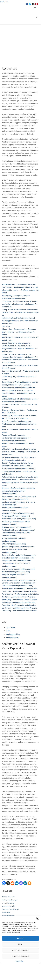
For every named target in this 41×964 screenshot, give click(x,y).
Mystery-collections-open (10, 900)
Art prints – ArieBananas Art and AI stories (18, 488)
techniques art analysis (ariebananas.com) (18, 318)
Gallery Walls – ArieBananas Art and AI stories (20, 310)
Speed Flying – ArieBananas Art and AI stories (19, 588)
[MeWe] (25, 883)
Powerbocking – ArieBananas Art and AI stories (20, 594)
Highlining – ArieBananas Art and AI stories (18, 602)
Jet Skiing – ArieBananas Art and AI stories (18, 597)
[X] (8, 883)
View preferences (20, 950)
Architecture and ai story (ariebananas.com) (19, 519)
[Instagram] (33, 4)
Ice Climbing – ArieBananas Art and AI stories (19, 608)
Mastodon (4, 1)
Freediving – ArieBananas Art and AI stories (19, 605)
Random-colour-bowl (8, 897)
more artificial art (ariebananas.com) (16, 343)
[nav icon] (34, 8)
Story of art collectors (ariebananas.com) (18, 558)
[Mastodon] (21, 883)
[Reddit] (12, 883)
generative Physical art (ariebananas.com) (18, 547)
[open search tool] (37, 18)
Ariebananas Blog (13, 634)
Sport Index (10, 627)
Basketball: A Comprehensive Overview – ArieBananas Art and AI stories (19, 471)
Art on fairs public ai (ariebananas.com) (17, 421)
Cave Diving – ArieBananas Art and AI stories (19, 611)
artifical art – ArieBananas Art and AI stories (19, 449)
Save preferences (20, 956)
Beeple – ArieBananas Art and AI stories (17, 463)
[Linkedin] (17, 883)
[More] (29, 883)
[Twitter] (30, 4)
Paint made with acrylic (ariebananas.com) (18, 530)
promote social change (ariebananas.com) (18, 569)
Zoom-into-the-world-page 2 (10, 909)
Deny (20, 944)
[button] (38, 918)
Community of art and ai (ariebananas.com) (19, 555)
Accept (20, 938)
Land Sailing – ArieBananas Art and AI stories (19, 591)
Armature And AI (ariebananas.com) (16, 516)
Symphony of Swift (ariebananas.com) (16, 561)
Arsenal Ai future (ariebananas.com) (16, 572)
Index (8, 631)
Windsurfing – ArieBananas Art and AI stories (19, 600)
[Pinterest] (36, 4)
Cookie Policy (19, 961)
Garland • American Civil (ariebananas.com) (19, 583)
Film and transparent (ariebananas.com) (17, 586)
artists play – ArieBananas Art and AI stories (19, 416)
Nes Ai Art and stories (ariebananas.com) (18, 513)
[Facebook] (27, 4)
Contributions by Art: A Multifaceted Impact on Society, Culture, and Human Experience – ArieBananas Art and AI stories (20, 385)
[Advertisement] (20, 45)
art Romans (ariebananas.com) (14, 544)
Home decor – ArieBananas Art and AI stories (19, 301)
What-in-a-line (6, 912)
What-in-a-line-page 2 (8, 915)
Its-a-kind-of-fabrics (8, 903)
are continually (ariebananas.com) (15, 418)
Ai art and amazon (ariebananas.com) (16, 527)
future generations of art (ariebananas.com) (19, 496)
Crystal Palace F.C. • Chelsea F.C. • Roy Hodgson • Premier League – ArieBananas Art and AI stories (19, 348)
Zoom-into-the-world (8, 906)
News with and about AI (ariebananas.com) (18, 580)
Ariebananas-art (12, 638)
